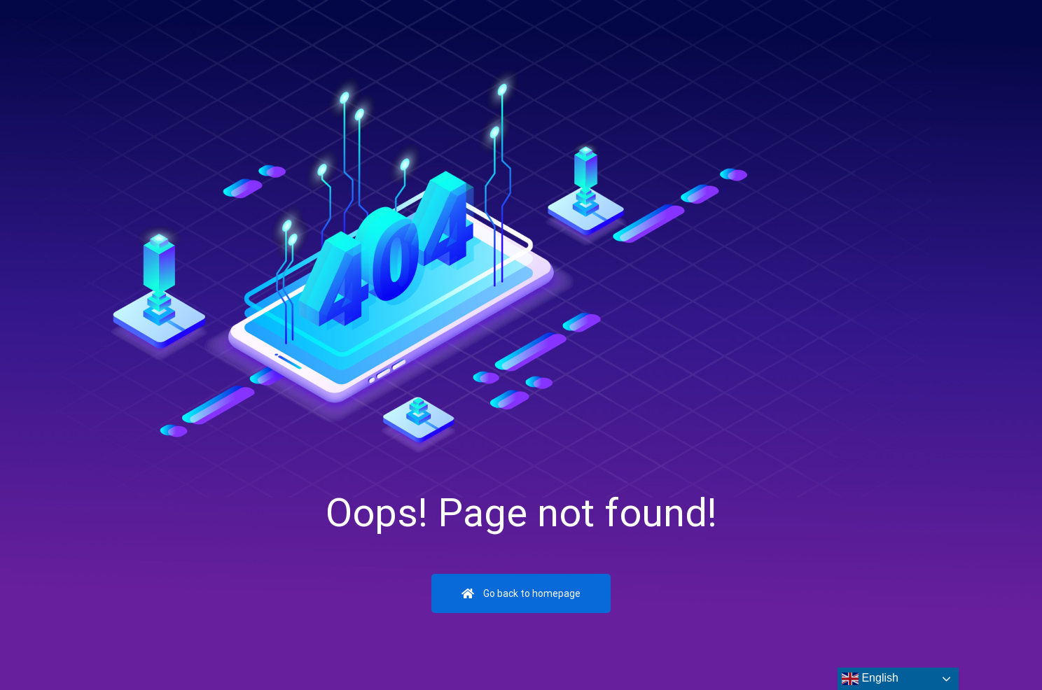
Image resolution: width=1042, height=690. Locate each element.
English (870, 678)
